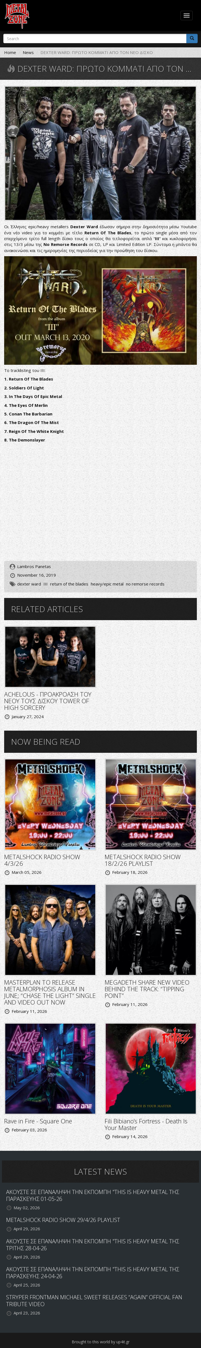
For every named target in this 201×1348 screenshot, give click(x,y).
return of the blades (69, 584)
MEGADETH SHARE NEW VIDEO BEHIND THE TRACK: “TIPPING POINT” (147, 989)
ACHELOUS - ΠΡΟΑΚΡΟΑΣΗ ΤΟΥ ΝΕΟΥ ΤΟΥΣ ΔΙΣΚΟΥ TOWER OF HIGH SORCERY (47, 701)
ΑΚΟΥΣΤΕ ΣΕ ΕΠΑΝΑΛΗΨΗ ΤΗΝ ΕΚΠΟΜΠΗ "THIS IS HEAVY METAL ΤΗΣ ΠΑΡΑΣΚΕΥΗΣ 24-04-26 (92, 1272)
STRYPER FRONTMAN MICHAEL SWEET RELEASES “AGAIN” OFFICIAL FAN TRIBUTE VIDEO (94, 1300)
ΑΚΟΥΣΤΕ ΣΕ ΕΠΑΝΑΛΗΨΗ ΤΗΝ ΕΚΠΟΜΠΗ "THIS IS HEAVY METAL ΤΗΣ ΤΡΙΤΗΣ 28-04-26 (92, 1244)
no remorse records (145, 584)
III (45, 584)
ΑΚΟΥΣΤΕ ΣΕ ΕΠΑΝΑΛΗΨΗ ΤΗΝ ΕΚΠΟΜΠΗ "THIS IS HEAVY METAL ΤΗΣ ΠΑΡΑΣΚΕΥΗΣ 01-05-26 (92, 1195)
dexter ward (29, 584)
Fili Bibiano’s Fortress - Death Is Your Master (146, 1124)
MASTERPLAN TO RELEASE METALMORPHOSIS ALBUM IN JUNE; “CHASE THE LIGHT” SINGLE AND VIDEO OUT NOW (50, 992)
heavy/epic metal (107, 584)
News (28, 52)
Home (10, 52)
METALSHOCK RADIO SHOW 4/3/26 (42, 860)
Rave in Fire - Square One (38, 1121)
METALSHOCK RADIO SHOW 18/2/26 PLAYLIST (143, 860)
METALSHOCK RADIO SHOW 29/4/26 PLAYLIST (63, 1220)
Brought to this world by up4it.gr (101, 1341)
